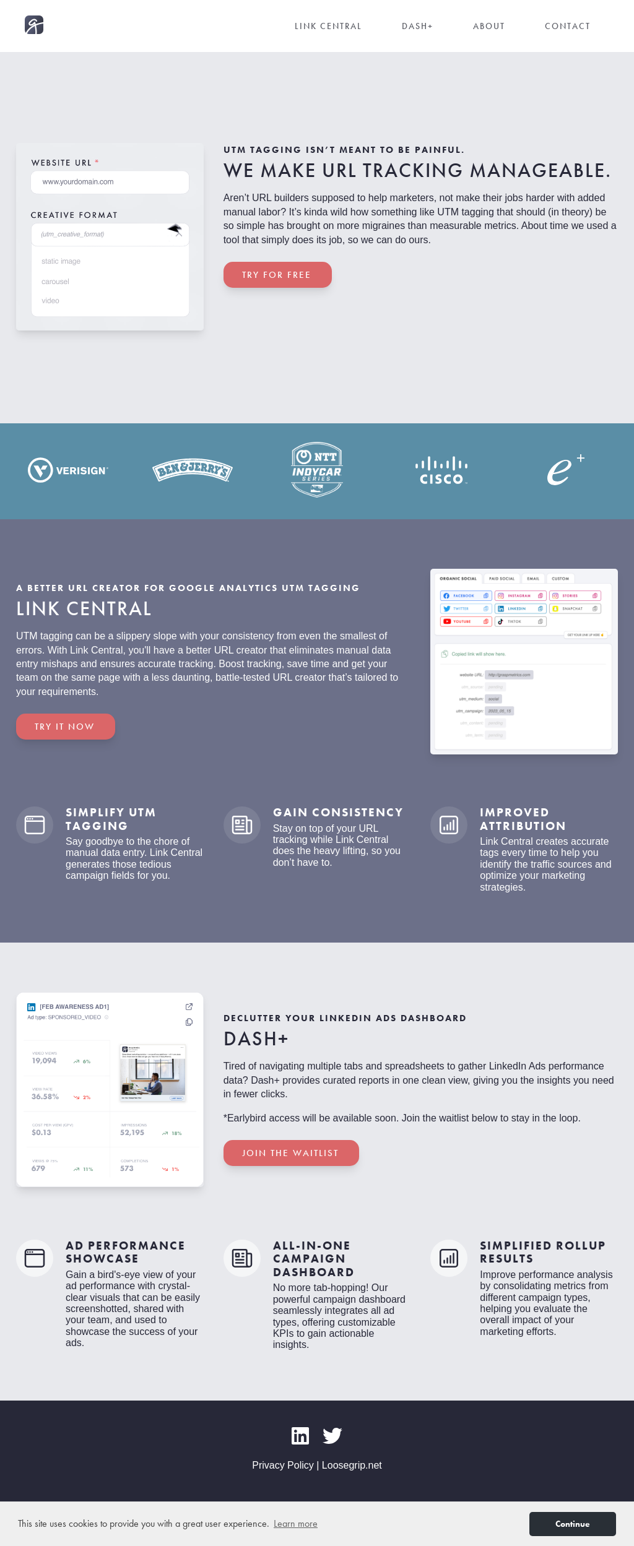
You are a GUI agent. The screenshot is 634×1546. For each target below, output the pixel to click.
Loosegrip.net (352, 1465)
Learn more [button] (296, 1523)
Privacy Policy (283, 1465)
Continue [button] (572, 1523)
